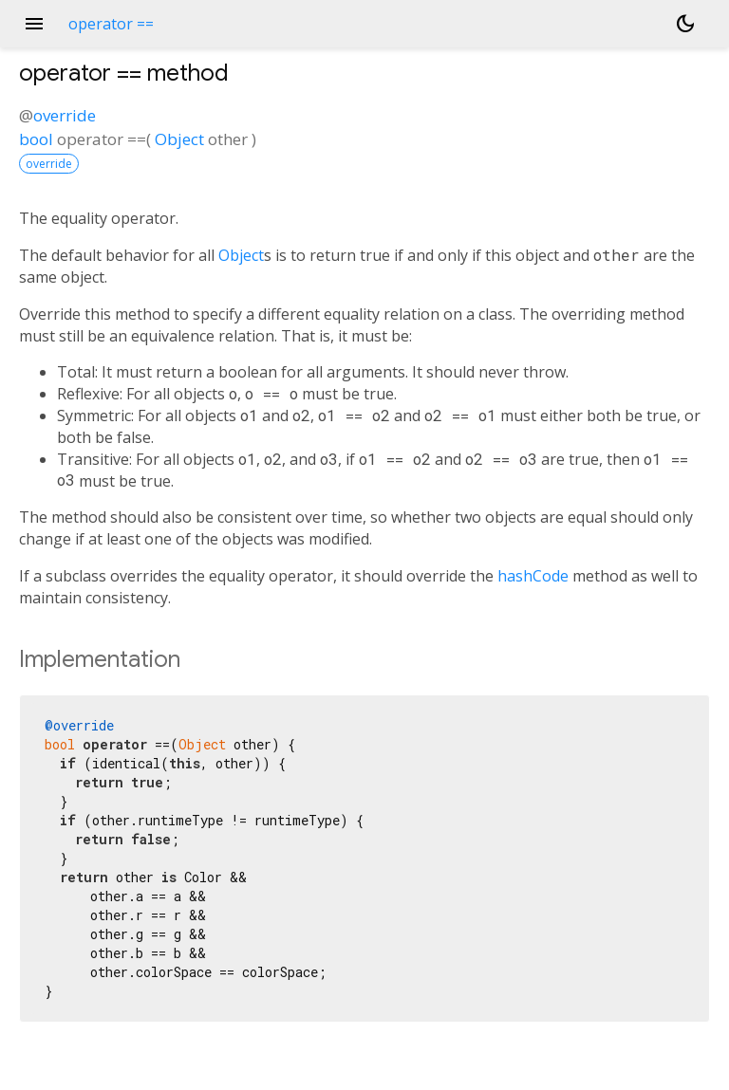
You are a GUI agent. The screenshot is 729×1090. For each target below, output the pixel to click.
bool (36, 139)
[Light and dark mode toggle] (685, 24)
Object (179, 139)
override (64, 115)
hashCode (533, 575)
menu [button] (34, 23)
